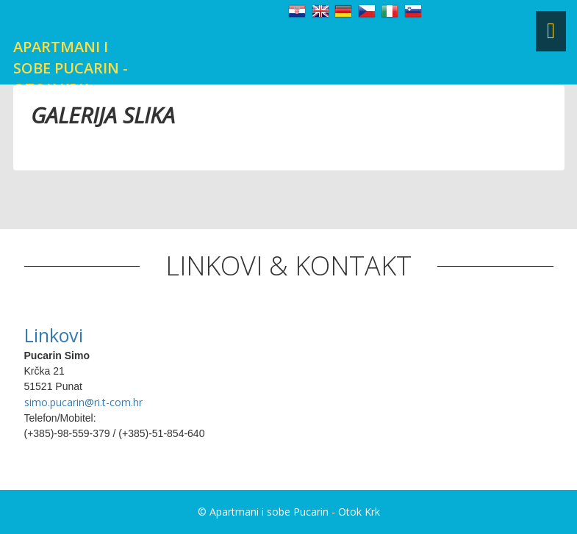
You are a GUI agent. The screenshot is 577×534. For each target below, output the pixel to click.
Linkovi (53, 334)
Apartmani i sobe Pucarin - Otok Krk (70, 67)
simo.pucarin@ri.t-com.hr (83, 402)
